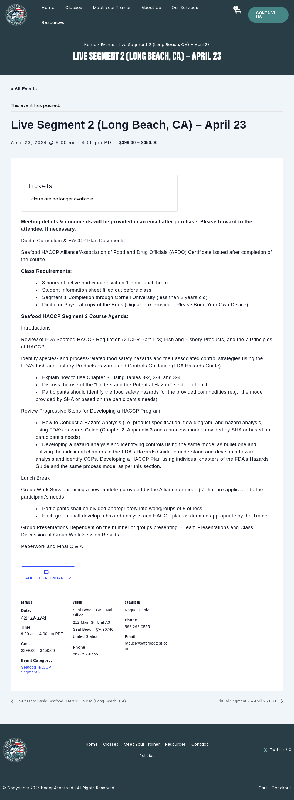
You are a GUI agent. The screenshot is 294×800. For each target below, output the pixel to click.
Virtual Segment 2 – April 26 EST (243, 701)
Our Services (177, 15)
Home (51, 15)
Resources (209, 15)
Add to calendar (44, 578)
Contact (199, 743)
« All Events (24, 89)
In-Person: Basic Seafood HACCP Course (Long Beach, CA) (78, 701)
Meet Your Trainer (110, 15)
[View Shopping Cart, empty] (235, 15)
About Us (146, 15)
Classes (74, 15)
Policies (147, 755)
